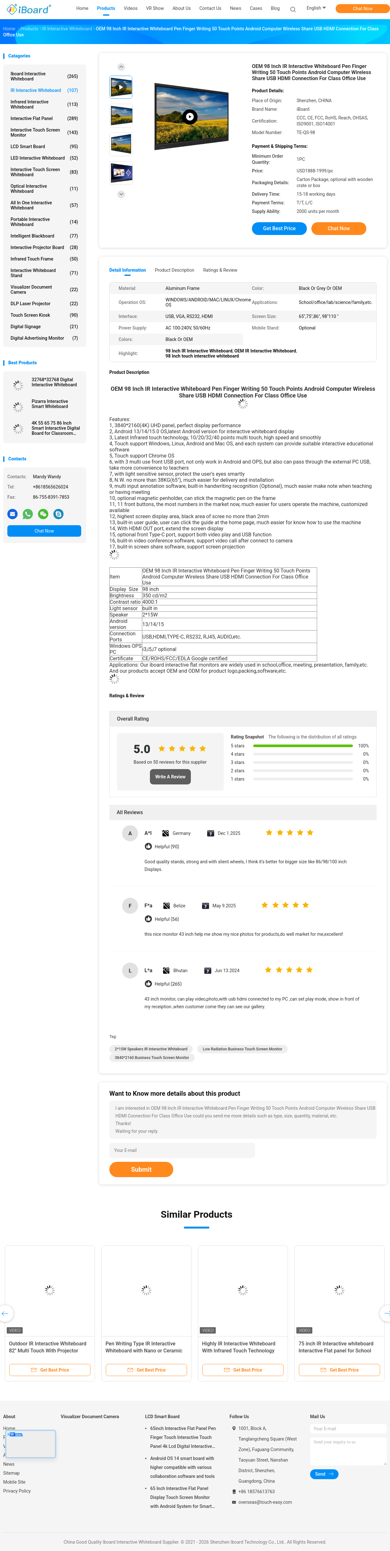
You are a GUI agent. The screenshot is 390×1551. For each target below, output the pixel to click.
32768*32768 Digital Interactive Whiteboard (54, 382)
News (8, 1464)
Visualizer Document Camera (44, 289)
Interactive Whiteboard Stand (44, 273)
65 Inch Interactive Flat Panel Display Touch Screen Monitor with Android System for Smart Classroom (181, 1498)
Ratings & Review (220, 270)
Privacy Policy (17, 1491)
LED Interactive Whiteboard (44, 158)
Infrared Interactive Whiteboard (44, 104)
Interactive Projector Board (44, 247)
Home (9, 1428)
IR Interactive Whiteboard (44, 90)
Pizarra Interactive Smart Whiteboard (50, 404)
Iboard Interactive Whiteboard (44, 76)
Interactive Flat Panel (44, 118)
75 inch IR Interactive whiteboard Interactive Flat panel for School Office (336, 1351)
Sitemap (11, 1473)
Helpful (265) (168, 984)
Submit (141, 1169)
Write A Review (170, 776)
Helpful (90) (167, 847)
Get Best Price (279, 228)
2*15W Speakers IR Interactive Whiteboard (151, 1049)
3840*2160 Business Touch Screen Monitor (152, 1057)
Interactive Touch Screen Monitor (44, 132)
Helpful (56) (167, 919)
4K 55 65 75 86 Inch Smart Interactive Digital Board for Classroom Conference (56, 428)
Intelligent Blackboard (44, 236)
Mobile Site (14, 1482)
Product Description (174, 270)
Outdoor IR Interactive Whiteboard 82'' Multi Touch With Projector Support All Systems (47, 1351)
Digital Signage (44, 326)
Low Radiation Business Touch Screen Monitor (242, 1049)
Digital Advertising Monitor (44, 338)
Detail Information (127, 270)
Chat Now (363, 8)
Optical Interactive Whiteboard (44, 189)
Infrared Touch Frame (44, 259)
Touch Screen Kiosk (44, 315)
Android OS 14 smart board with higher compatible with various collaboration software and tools (182, 1467)
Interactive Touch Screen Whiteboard (44, 172)
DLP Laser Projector (44, 303)
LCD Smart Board (44, 146)
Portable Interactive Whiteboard (44, 222)
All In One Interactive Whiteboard (44, 205)
